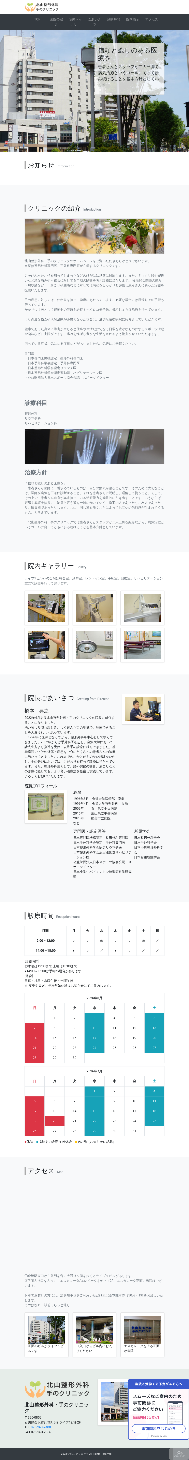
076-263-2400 (41, 1427)
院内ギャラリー (75, 21)
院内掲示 (132, 19)
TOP (37, 19)
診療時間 (113, 19)
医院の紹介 (56, 21)
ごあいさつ (94, 21)
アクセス (151, 19)
